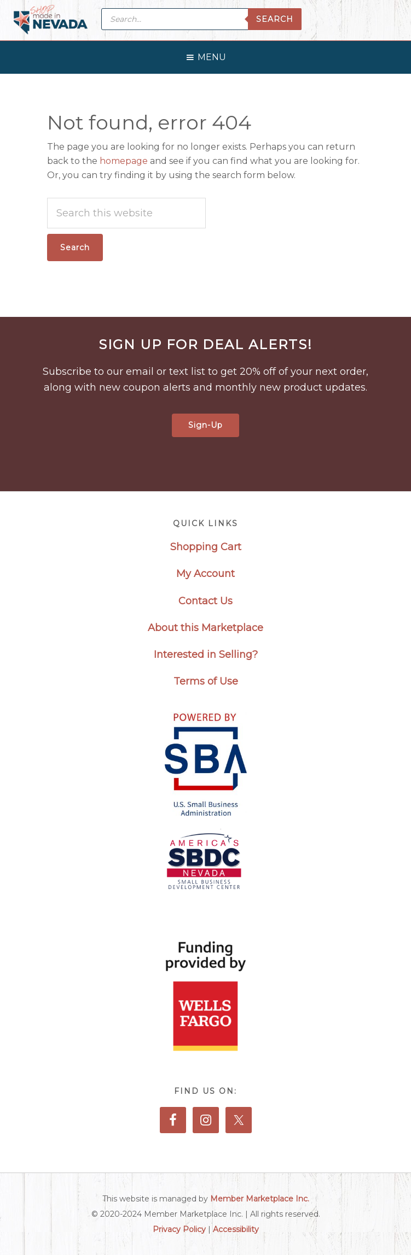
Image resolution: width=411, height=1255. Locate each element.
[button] (212, 54)
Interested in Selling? (206, 655)
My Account (205, 574)
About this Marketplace (205, 628)
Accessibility (236, 1229)
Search (274, 19)
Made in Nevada (51, 20)
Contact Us (205, 601)
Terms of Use (205, 681)
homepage (124, 161)
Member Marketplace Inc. (259, 1199)
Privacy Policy (179, 1229)
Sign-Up (205, 425)
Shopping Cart (205, 547)
